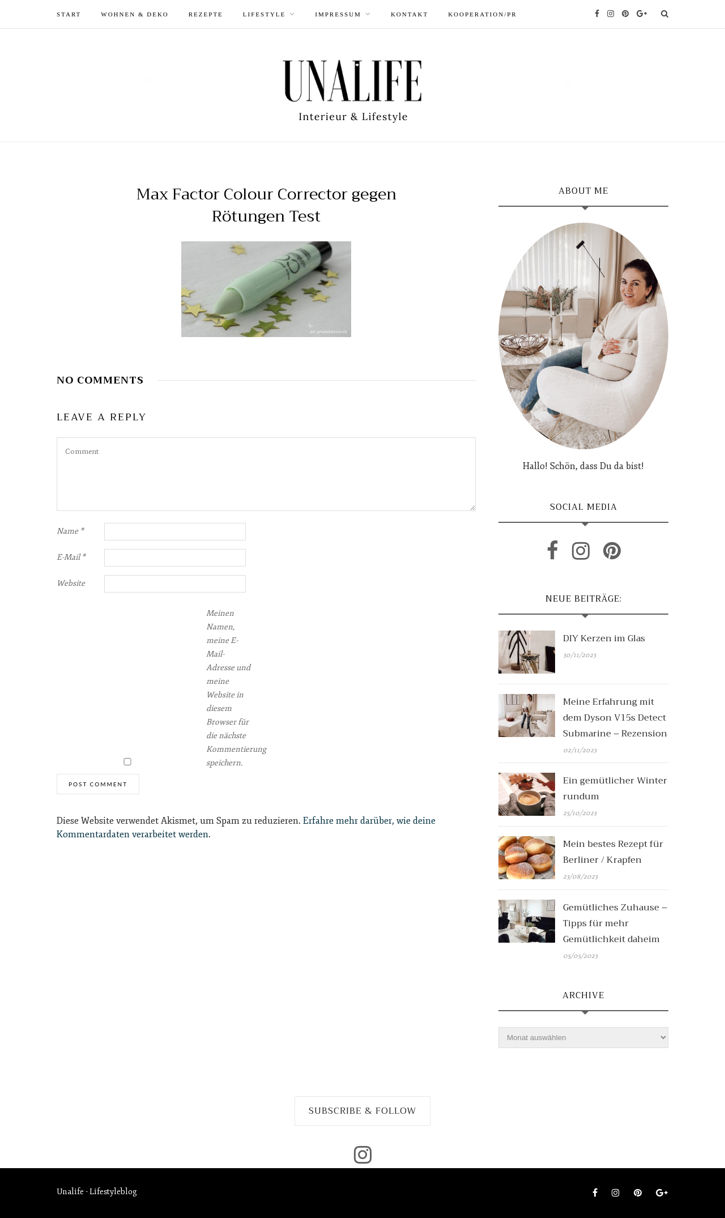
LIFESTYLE (264, 14)
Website (71, 583)
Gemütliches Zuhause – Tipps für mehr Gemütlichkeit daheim (615, 923)
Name (70, 531)
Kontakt (409, 14)
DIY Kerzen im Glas (604, 638)
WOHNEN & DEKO (134, 14)
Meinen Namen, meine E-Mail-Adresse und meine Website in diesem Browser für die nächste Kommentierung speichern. (228, 688)
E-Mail (71, 557)
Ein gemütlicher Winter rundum (615, 788)
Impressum (338, 14)
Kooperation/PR (482, 14)
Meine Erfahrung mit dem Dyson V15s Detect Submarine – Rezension (615, 718)
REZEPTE (206, 14)
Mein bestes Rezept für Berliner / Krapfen (613, 852)
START (69, 14)
